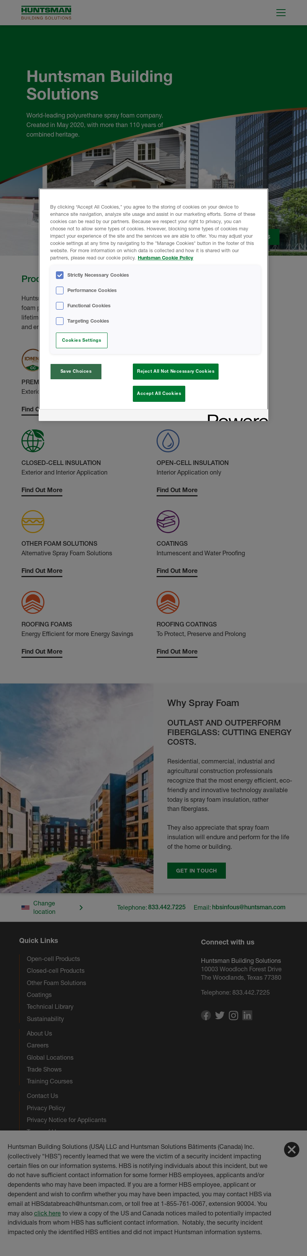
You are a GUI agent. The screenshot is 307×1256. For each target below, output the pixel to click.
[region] (153, 304)
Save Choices (76, 371)
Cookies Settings (81, 340)
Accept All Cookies (159, 393)
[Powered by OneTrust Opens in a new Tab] (235, 416)
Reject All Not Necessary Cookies (175, 371)
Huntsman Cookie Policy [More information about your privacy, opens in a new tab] (165, 258)
